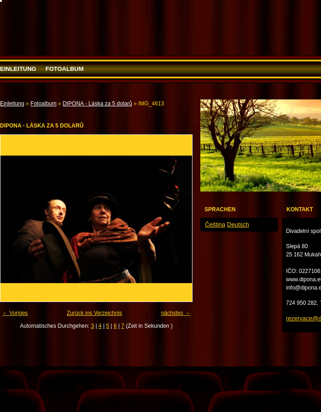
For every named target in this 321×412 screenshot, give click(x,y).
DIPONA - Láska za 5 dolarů (97, 103)
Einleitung (18, 68)
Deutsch (238, 224)
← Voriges (15, 313)
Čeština (215, 224)
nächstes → (175, 313)
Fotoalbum (65, 68)
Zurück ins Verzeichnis (94, 313)
